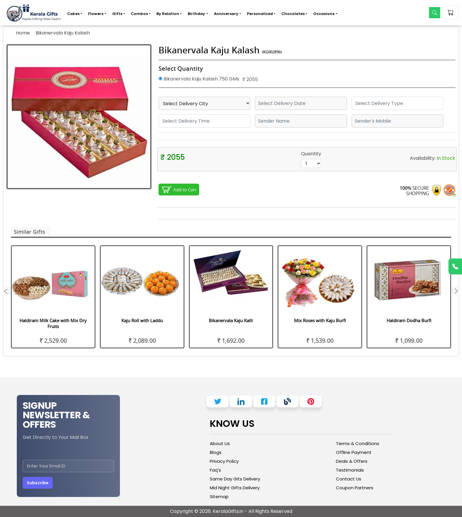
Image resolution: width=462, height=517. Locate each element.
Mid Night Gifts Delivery (235, 488)
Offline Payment (354, 452)
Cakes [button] (73, 13)
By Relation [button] (167, 13)
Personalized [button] (260, 13)
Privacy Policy (224, 461)
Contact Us (348, 479)
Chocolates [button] (293, 13)
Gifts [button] (117, 13)
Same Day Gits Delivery (235, 479)
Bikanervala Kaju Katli (231, 320)
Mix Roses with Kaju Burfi (320, 320)
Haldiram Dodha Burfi (409, 320)
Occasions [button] (323, 13)
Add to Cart (184, 189)
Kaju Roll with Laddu (142, 320)
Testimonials (350, 470)
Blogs (216, 452)
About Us (220, 443)
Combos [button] (139, 13)
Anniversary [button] (226, 13)
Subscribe (38, 483)
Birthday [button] (196, 13)
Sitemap (219, 496)
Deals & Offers (351, 461)
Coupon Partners (354, 488)
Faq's (215, 470)
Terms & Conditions (357, 443)
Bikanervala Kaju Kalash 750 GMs (199, 78)
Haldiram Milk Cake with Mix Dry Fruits (53, 323)
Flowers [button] (95, 13)
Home (23, 32)
